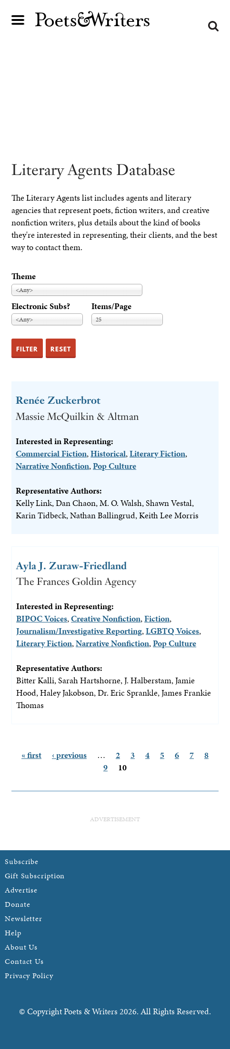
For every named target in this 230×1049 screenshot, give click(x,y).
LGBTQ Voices (172, 631)
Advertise (21, 889)
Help (13, 932)
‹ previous (69, 755)
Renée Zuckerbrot (58, 400)
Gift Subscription (35, 875)
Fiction (157, 618)
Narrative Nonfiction (52, 466)
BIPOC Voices (41, 618)
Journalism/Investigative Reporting (79, 631)
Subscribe (22, 861)
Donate (17, 904)
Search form (213, 26)
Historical (108, 453)
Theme (23, 276)
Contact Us (24, 961)
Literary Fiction (157, 453)
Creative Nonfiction (105, 618)
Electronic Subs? (40, 306)
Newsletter (23, 918)
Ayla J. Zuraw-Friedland (71, 565)
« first (31, 755)
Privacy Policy (29, 975)
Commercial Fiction (51, 453)
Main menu (18, 20)
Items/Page (111, 306)
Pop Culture (114, 466)
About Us (21, 947)
